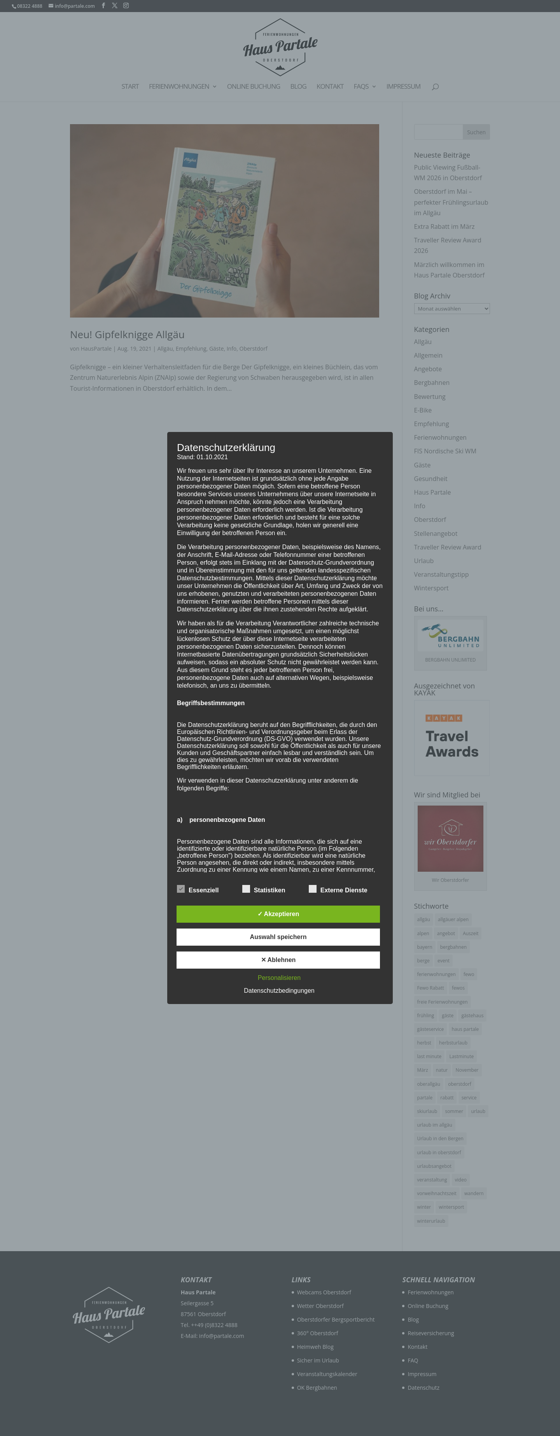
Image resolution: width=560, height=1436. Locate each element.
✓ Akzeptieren (278, 914)
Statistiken (263, 889)
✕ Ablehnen (278, 960)
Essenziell (198, 889)
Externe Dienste (338, 889)
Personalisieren (279, 977)
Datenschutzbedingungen (279, 990)
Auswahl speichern (278, 937)
